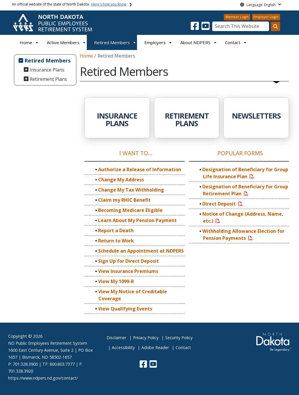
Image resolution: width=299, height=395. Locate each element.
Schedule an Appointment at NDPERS (141, 251)
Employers (155, 42)
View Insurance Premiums (128, 271)
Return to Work (116, 240)
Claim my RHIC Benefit (124, 200)
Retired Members (112, 42)
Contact (183, 347)
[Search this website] (275, 26)
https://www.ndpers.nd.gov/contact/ (43, 378)
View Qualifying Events (125, 308)
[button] (195, 27)
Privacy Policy (145, 337)
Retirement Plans (48, 79)
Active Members (63, 42)
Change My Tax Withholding (131, 190)
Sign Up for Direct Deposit (128, 261)
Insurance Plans (47, 70)
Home (26, 42)
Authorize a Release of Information (139, 169)
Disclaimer (116, 337)
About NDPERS (195, 42)
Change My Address (121, 179)
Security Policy (178, 337)
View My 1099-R (116, 281)
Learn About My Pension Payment (137, 220)
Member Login (237, 17)
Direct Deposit (222, 204)
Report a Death (116, 230)
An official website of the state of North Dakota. (69, 4)
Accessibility (123, 347)
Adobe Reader (155, 347)
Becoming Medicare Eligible (130, 210)
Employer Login (265, 17)
